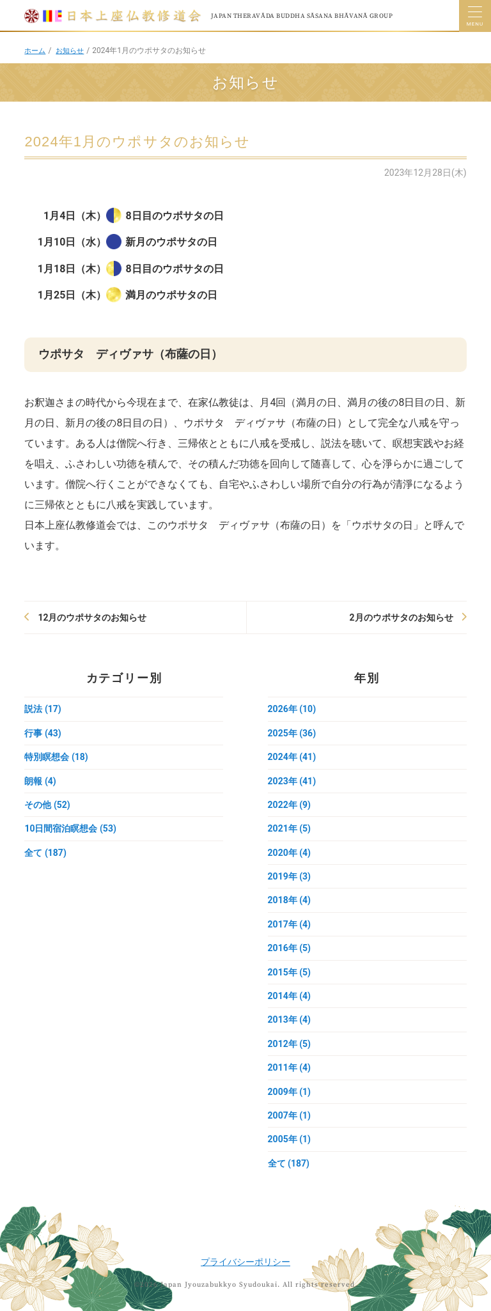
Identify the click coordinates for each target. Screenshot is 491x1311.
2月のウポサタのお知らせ (401, 617)
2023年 (292, 781)
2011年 (289, 1067)
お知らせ (73, 50)
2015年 (289, 972)
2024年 (292, 757)
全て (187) (45, 853)
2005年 (289, 1139)
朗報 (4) (40, 781)
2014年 (289, 996)
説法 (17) (42, 709)
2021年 (289, 828)
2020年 (289, 853)
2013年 (289, 1019)
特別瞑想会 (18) (56, 757)
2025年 (292, 733)
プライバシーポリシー (245, 1262)
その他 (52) (47, 805)
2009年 (289, 1092)
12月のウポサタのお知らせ (92, 617)
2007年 (289, 1115)
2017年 (289, 924)
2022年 (289, 805)
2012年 (289, 1044)
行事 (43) (42, 733)
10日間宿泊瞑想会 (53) (70, 828)
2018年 (289, 900)
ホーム (35, 50)
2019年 (289, 876)
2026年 (292, 709)
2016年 (289, 948)
